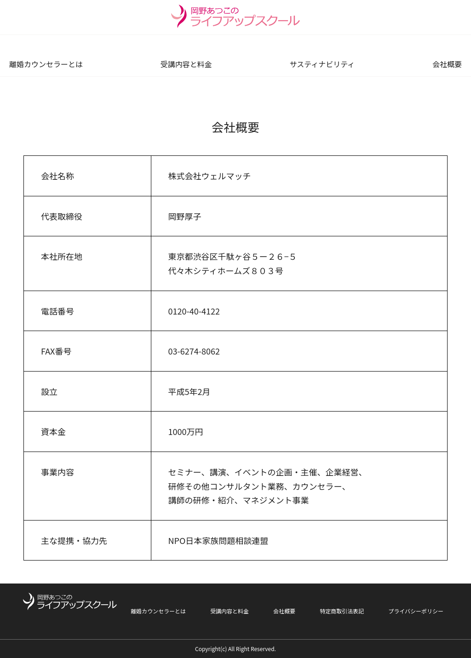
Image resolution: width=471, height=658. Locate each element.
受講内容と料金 (186, 64)
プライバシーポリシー (415, 611)
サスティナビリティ (322, 64)
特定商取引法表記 (342, 611)
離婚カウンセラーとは (46, 64)
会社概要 (447, 64)
